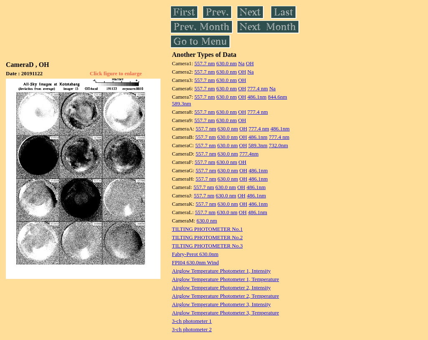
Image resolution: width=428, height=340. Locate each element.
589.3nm (181, 103)
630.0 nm (226, 63)
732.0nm (278, 145)
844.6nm (277, 97)
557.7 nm (204, 63)
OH (250, 63)
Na (241, 63)
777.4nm (249, 154)
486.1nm (257, 97)
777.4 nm (257, 88)
